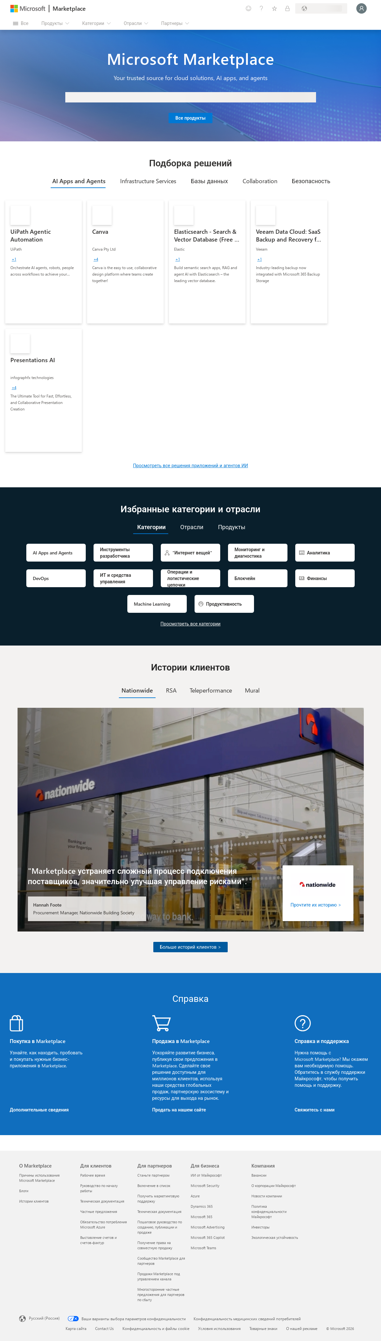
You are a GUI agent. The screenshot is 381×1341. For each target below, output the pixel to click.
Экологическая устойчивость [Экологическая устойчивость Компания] (274, 1237)
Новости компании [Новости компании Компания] (266, 1195)
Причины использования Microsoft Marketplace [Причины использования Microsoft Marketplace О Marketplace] (39, 1178)
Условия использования (219, 1328)
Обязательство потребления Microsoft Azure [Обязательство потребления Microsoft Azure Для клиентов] (103, 1224)
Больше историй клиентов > (190, 947)
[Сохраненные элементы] (274, 8)
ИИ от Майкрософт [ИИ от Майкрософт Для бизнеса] (206, 1175)
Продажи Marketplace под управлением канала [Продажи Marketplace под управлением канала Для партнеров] (158, 1276)
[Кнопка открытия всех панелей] (20, 23)
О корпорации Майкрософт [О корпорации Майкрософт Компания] (273, 1185)
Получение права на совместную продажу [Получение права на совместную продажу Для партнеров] (154, 1245)
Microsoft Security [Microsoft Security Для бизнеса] (205, 1185)
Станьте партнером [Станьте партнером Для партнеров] (153, 1175)
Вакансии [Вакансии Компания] (258, 1175)
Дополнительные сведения (39, 1110)
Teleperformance (211, 690)
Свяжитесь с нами (315, 1110)
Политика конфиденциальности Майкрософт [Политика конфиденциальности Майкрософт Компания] (268, 1211)
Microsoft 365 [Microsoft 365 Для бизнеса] (201, 1216)
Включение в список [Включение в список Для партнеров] (153, 1185)
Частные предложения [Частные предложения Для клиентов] (98, 1211)
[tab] (78, 181)
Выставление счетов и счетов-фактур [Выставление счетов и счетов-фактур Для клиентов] (98, 1240)
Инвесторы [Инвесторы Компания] (260, 1227)
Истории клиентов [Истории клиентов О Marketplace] (34, 1201)
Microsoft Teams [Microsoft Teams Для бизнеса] (203, 1247)
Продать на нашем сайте (179, 1110)
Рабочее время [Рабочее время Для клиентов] (92, 1175)
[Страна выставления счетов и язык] (321, 8)
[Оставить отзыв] (248, 8)
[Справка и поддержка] (261, 8)
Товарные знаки (263, 1328)
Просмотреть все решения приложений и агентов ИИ (190, 465)
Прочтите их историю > (316, 905)
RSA (171, 690)
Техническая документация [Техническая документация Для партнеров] (159, 1211)
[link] (43, 262)
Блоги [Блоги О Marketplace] (23, 1190)
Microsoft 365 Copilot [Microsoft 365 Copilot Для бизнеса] (208, 1237)
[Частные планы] (287, 8)
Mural (252, 690)
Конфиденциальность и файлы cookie (155, 1328)
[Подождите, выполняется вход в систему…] (361, 8)
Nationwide (137, 690)
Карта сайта (76, 1328)
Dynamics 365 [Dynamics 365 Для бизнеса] (202, 1206)
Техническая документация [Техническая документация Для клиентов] (102, 1201)
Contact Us (104, 1328)
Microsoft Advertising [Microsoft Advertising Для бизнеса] (207, 1227)
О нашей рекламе (301, 1328)
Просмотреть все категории (190, 624)
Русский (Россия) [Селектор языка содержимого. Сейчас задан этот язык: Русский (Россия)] (44, 1318)
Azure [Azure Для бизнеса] (195, 1195)
